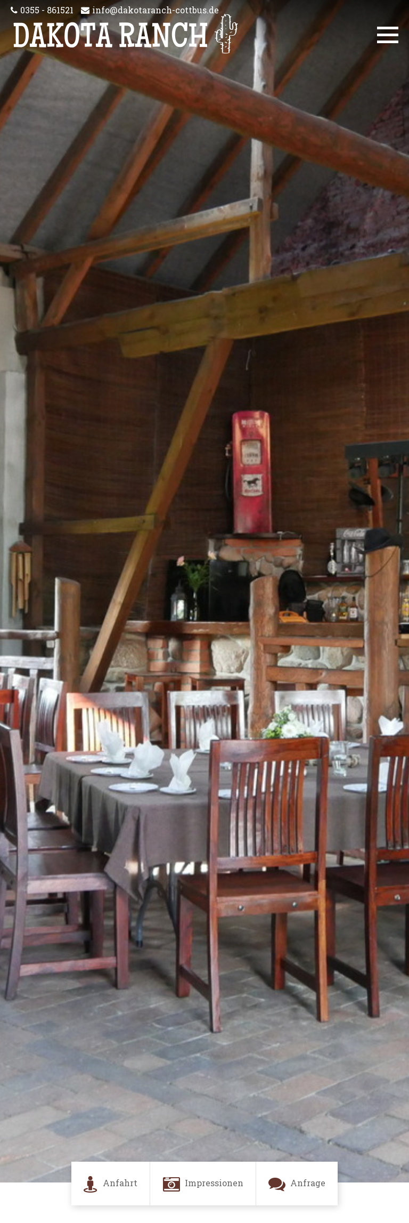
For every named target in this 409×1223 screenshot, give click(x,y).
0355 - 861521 (46, 9)
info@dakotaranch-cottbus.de (155, 9)
